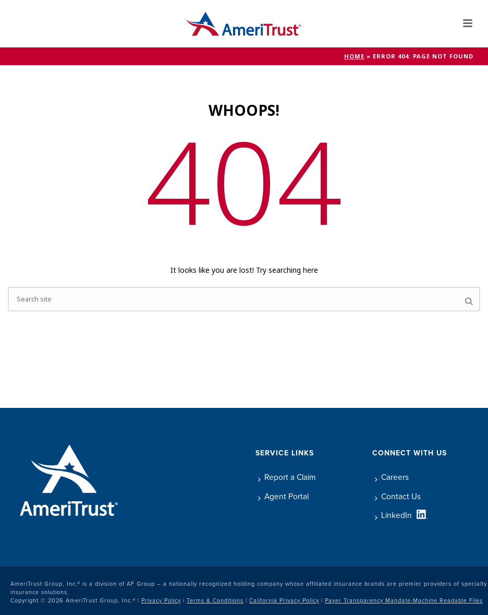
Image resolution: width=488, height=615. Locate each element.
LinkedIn (393, 515)
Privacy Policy (161, 600)
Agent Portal (283, 496)
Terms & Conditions (215, 600)
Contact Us (398, 496)
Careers (392, 477)
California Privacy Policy (284, 600)
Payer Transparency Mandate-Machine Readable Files (404, 600)
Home (354, 56)
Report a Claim (287, 477)
